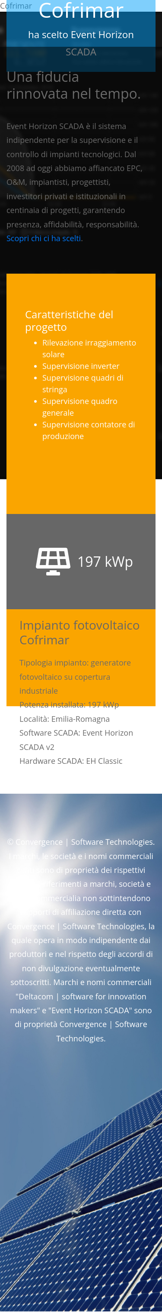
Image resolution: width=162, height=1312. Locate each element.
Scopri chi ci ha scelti (43, 238)
